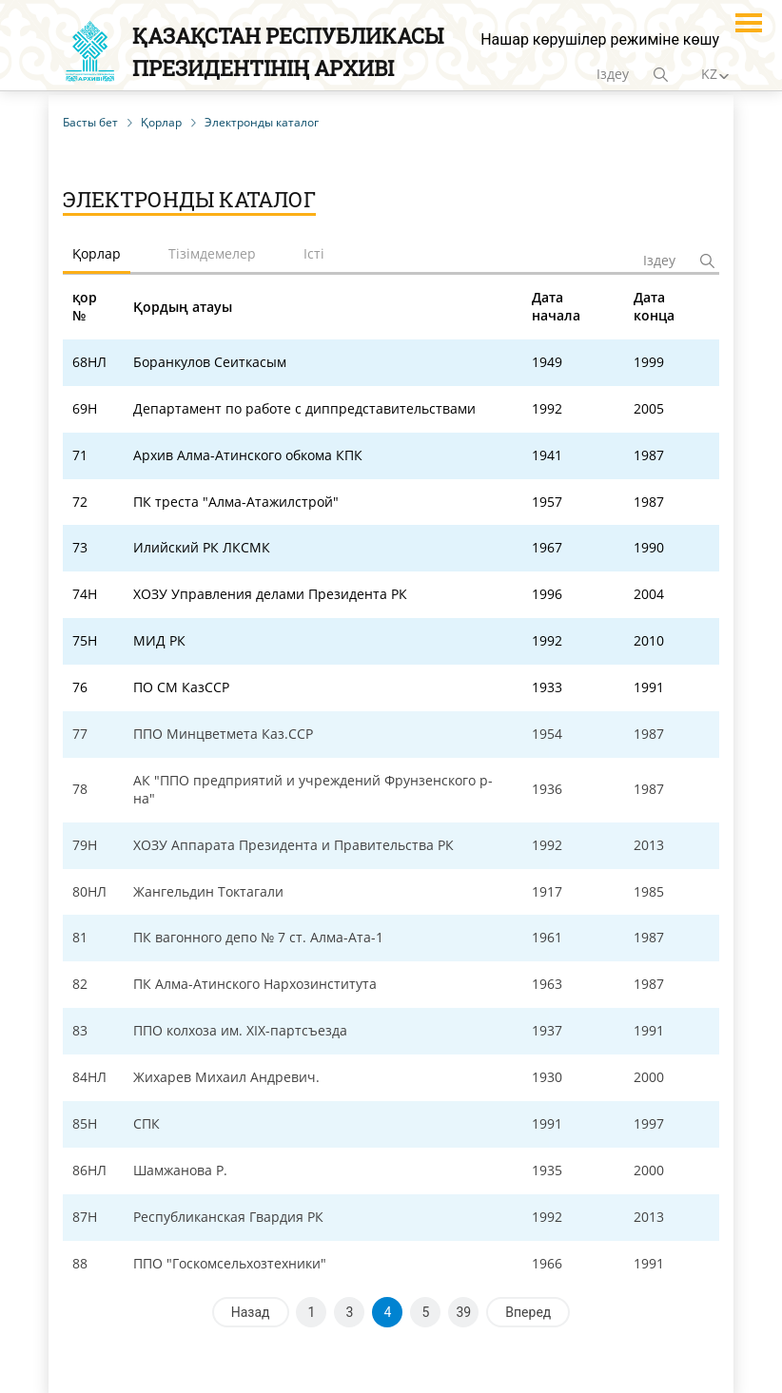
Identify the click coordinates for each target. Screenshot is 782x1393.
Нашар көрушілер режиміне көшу (599, 39)
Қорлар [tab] (96, 253)
